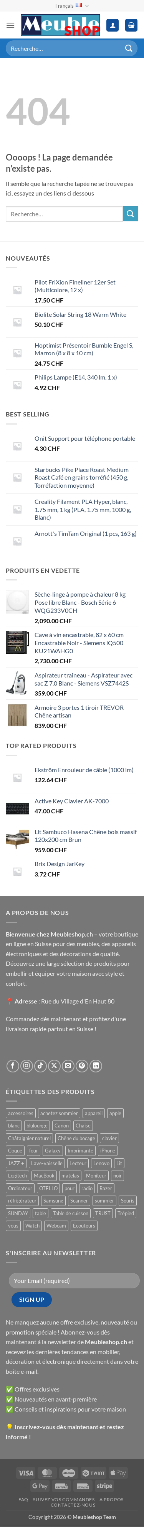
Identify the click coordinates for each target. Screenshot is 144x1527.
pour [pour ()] (69, 1188)
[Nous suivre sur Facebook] (13, 1066)
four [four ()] (33, 1150)
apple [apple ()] (115, 1113)
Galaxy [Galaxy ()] (53, 1150)
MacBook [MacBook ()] (44, 1175)
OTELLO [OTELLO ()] (48, 1188)
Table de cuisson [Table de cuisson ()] (70, 1213)
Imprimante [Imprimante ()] (80, 1150)
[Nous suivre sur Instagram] (26, 1066)
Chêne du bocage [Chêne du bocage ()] (76, 1138)
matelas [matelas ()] (70, 1175)
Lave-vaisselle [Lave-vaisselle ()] (47, 1163)
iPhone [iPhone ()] (107, 1150)
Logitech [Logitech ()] (17, 1175)
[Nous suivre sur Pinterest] (82, 1066)
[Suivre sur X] (54, 1066)
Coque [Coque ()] (15, 1150)
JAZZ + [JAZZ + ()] (16, 1163)
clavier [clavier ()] (109, 1138)
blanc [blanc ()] (14, 1125)
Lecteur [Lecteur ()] (78, 1163)
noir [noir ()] (117, 1175)
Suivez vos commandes (63, 1499)
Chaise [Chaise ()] (83, 1125)
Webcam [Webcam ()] (56, 1226)
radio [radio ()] (87, 1188)
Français (72, 6)
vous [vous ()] (13, 1226)
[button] (10, 25)
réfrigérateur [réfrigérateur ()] (22, 1201)
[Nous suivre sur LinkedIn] (95, 1066)
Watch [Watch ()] (32, 1226)
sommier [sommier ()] (104, 1201)
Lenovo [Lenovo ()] (101, 1163)
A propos (111, 1499)
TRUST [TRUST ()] (103, 1213)
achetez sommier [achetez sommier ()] (59, 1113)
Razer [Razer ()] (105, 1188)
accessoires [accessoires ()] (20, 1113)
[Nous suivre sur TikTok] (40, 1066)
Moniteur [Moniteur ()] (96, 1175)
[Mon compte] (112, 25)
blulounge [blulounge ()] (37, 1125)
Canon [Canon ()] (62, 1125)
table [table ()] (40, 1213)
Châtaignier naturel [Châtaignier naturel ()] (29, 1138)
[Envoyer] (129, 48)
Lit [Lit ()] (119, 1163)
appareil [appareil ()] (94, 1113)
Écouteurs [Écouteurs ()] (84, 1226)
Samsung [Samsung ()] (53, 1201)
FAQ (23, 1499)
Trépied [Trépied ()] (126, 1213)
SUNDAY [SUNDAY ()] (18, 1213)
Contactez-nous (73, 1505)
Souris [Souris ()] (127, 1201)
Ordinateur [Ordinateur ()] (20, 1188)
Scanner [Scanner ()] (79, 1201)
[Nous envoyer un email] (68, 1066)
